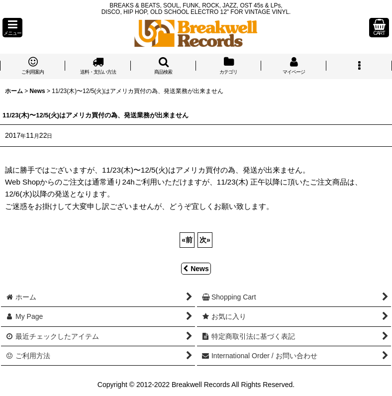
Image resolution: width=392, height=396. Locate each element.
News (196, 269)
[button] (12, 27)
